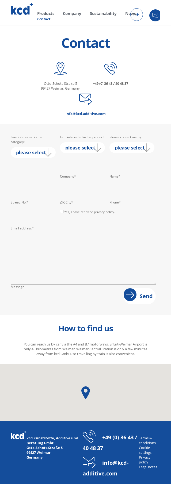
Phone (117, 202)
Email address (22, 228)
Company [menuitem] (68, 13)
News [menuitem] (120, 13)
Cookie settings (145, 450)
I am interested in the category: (26, 139)
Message (17, 287)
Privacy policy (144, 459)
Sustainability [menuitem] (96, 13)
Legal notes (148, 466)
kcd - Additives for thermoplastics (22, 9)
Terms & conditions (147, 440)
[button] (85, 392)
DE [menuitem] (136, 14)
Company (68, 176)
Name (117, 176)
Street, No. (19, 202)
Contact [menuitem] (43, 18)
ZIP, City (68, 202)
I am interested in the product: (82, 137)
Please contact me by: (125, 137)
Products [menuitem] (44, 13)
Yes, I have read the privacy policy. (89, 212)
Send (146, 296)
